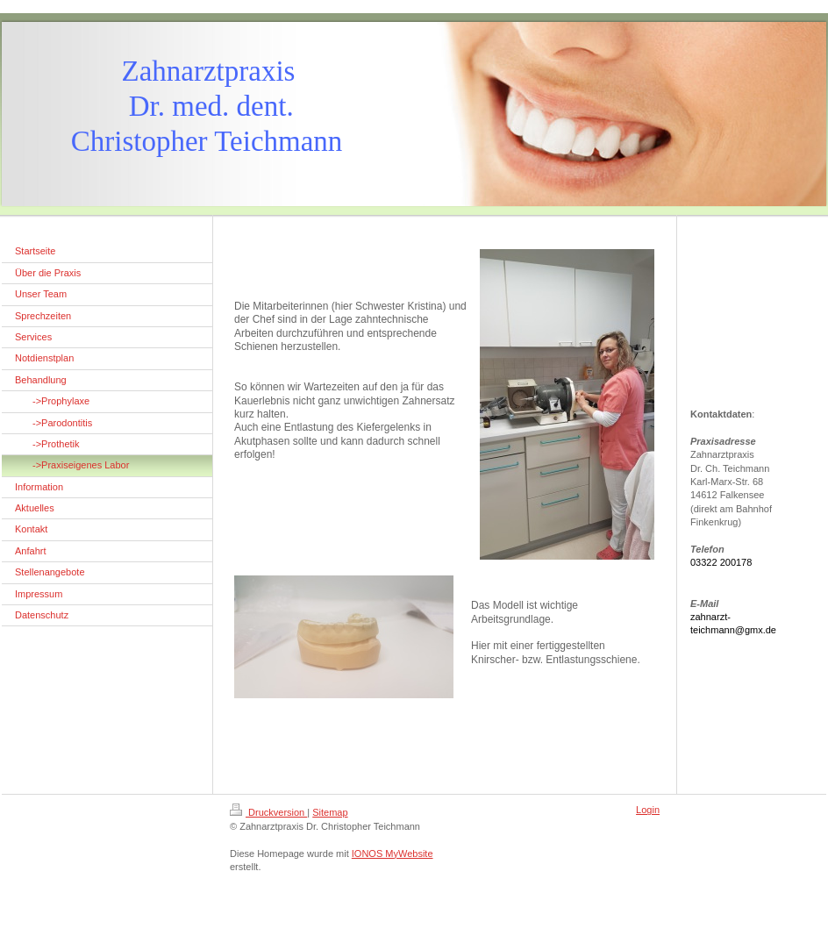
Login (648, 809)
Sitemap (329, 812)
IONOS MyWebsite (392, 853)
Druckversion (268, 812)
